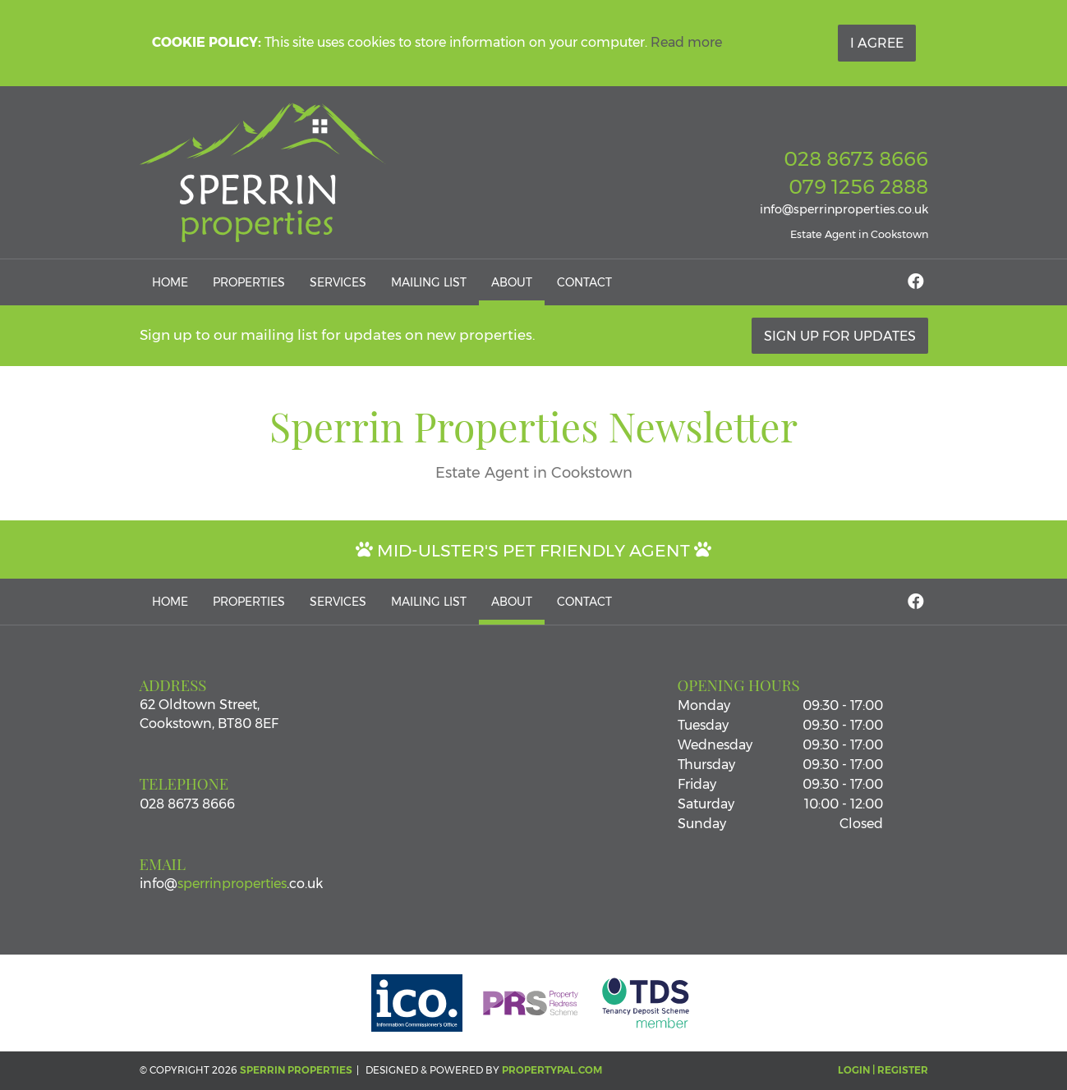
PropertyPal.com (552, 1070)
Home (170, 282)
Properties (249, 282)
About (511, 282)
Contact (584, 282)
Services (338, 282)
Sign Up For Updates (840, 336)
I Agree (877, 43)
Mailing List (429, 282)
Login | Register (883, 1070)
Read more (686, 42)
